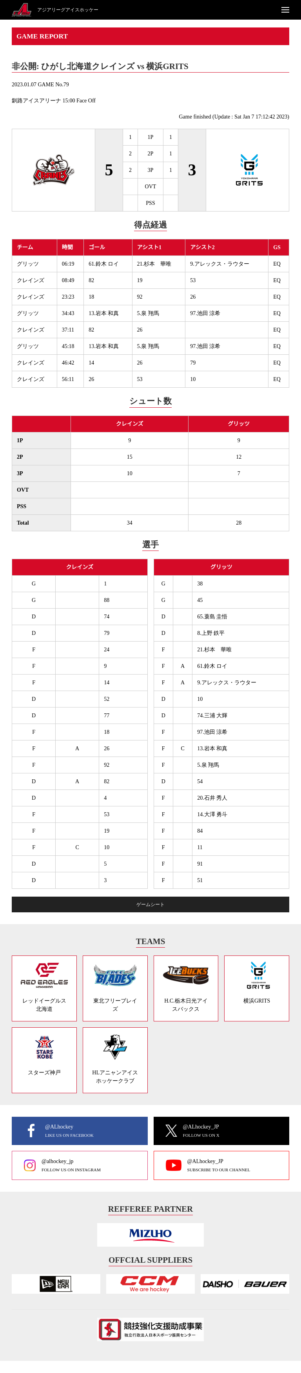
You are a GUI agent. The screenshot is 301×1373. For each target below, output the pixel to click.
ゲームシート (150, 904)
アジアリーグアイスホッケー (67, 10)
